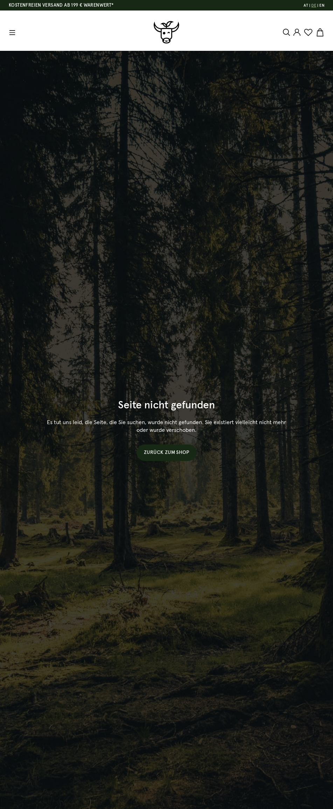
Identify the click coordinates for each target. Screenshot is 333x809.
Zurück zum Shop (166, 452)
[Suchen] (287, 32)
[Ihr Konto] (297, 32)
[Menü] (12, 33)
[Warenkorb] (319, 32)
